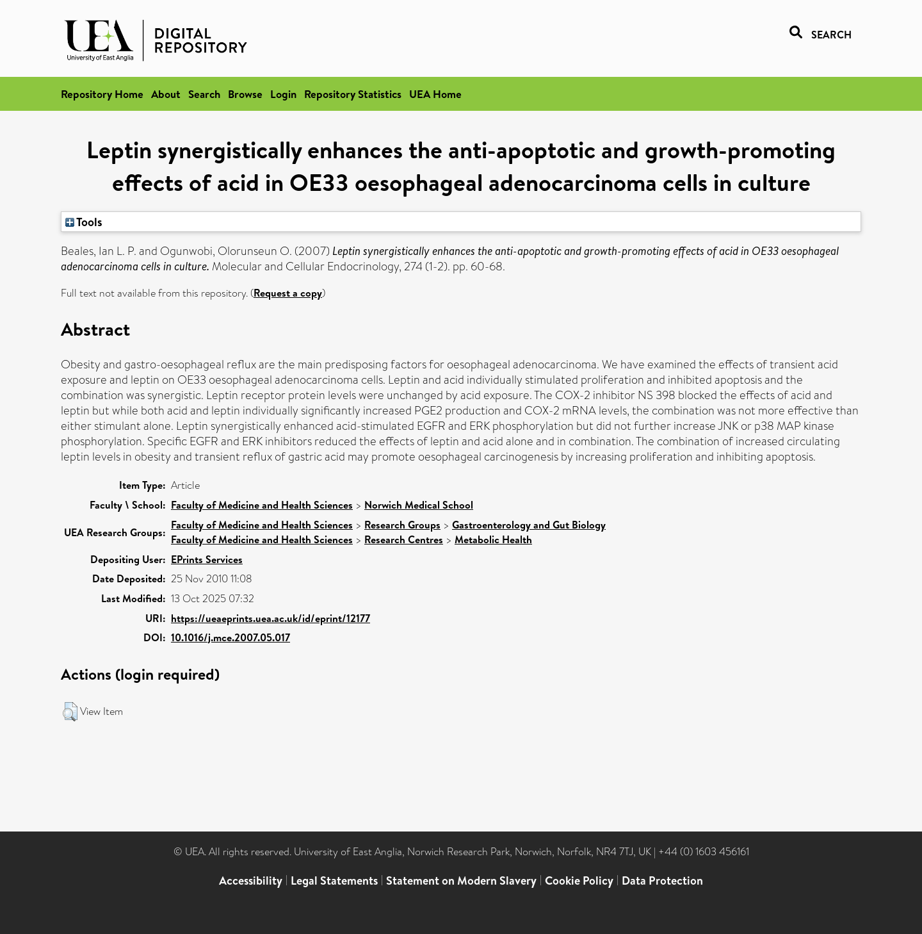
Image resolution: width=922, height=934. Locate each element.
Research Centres (403, 539)
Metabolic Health (493, 539)
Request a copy (288, 293)
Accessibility (250, 881)
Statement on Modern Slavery (461, 881)
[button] (70, 711)
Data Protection (662, 881)
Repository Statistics (352, 93)
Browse (245, 93)
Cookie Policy (579, 881)
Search (204, 93)
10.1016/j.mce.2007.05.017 (230, 637)
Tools (83, 221)
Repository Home (102, 93)
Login (283, 93)
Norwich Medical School (418, 505)
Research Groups (402, 525)
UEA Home (435, 93)
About (166, 93)
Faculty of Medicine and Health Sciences (262, 505)
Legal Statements (334, 881)
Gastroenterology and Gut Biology (529, 525)
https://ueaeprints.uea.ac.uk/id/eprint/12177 (270, 618)
